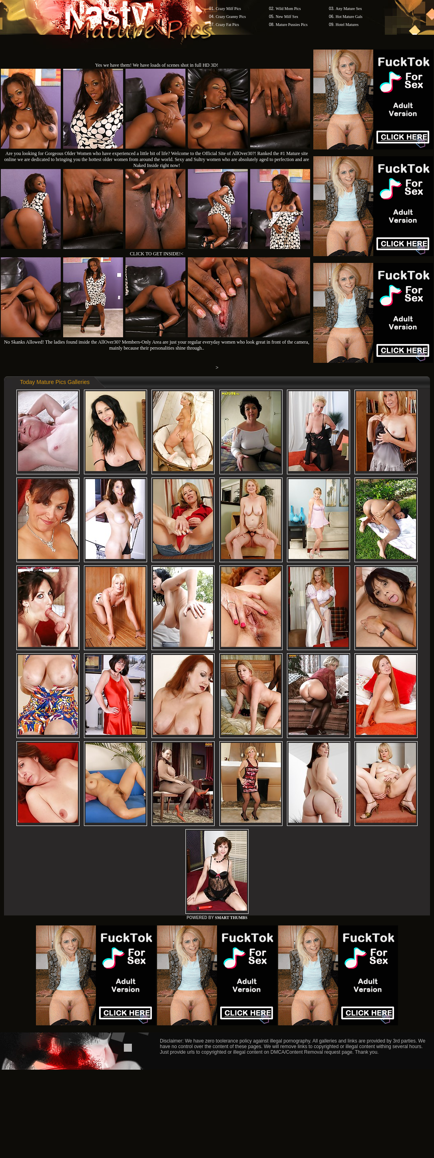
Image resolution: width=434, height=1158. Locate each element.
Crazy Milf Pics (228, 8)
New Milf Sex (287, 16)
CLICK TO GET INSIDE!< (156, 254)
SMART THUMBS (231, 917)
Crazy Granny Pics (231, 16)
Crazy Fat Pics (227, 24)
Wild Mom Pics (288, 8)
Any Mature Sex (349, 8)
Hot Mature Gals (349, 16)
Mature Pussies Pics (292, 24)
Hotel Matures (347, 24)
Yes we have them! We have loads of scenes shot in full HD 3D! (156, 65)
